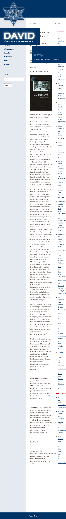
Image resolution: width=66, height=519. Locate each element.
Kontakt (7, 64)
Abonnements (9, 49)
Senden (8, 85)
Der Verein (8, 57)
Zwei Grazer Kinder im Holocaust (61, 147)
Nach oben (33, 516)
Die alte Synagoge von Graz (61, 40)
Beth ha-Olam (59, 269)
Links (6, 60)
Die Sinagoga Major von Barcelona (61, 88)
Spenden (7, 53)
